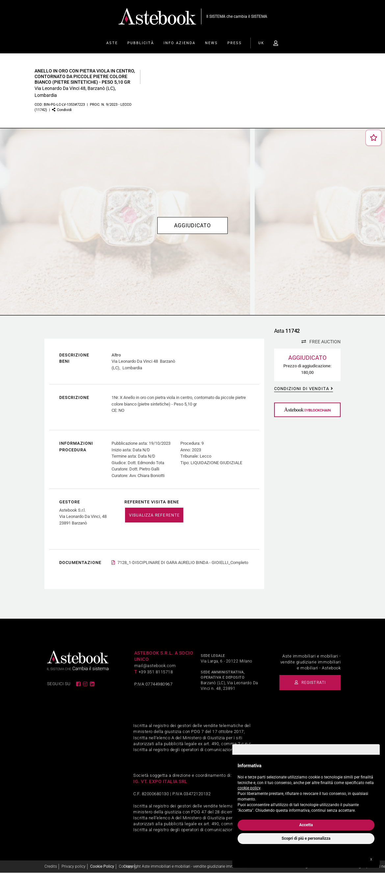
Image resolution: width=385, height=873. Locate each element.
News (211, 43)
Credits (50, 866)
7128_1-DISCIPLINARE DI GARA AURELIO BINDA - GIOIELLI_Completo (182, 562)
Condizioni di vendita (301, 388)
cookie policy (249, 788)
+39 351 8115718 (156, 672)
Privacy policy (74, 866)
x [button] (371, 859)
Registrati (311, 683)
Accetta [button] (306, 825)
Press (234, 43)
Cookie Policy (102, 866)
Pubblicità (140, 43)
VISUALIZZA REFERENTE (154, 515)
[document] (306, 786)
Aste (112, 43)
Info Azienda (179, 43)
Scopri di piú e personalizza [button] (306, 838)
